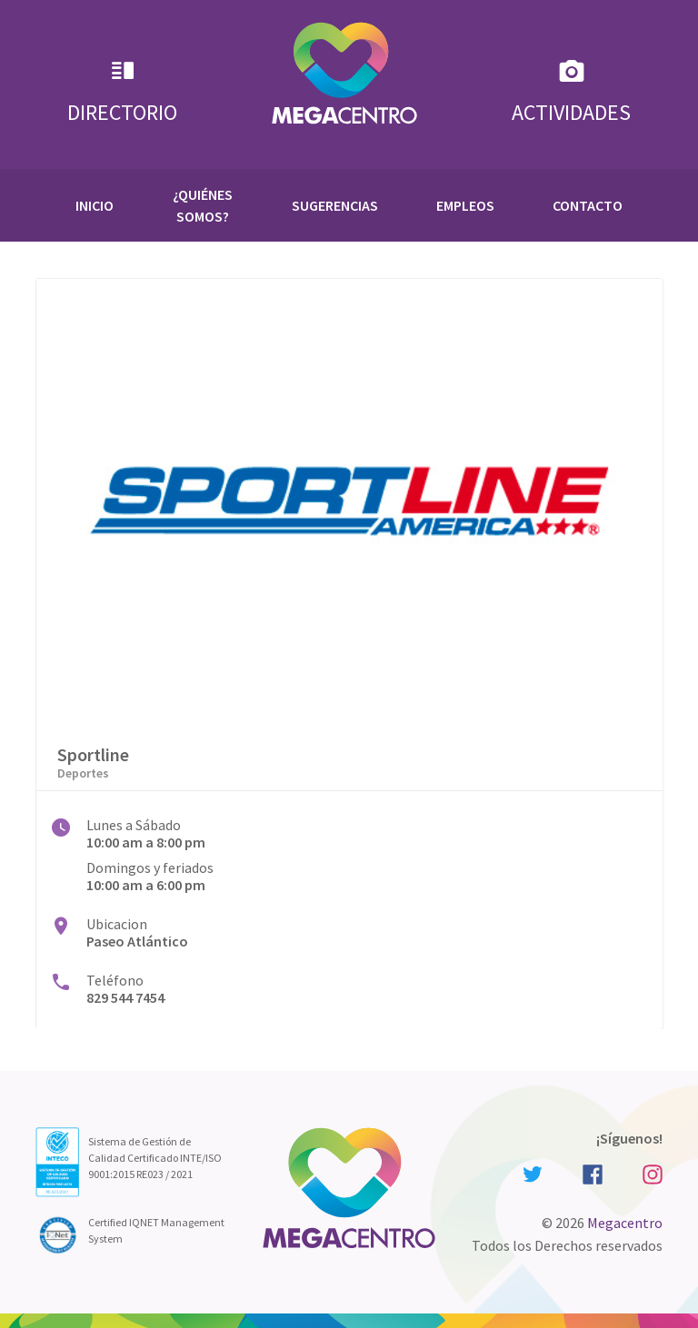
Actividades (571, 91)
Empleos (465, 205)
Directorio (122, 91)
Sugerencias (335, 205)
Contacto (588, 205)
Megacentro (625, 1223)
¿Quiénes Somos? (203, 205)
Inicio (94, 205)
